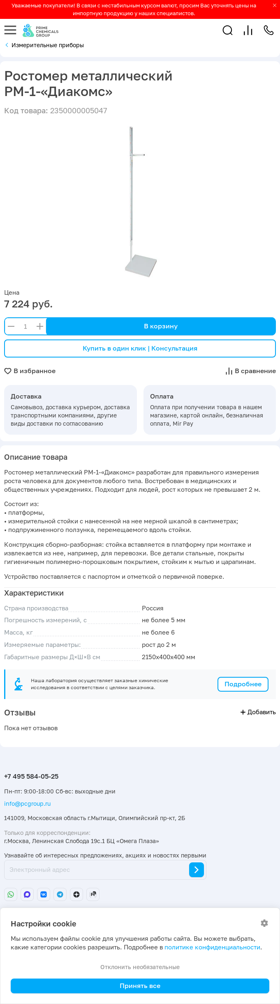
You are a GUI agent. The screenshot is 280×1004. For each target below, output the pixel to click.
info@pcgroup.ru (27, 803)
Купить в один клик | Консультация (140, 348)
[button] (227, 30)
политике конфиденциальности (212, 947)
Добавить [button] (258, 711)
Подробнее (242, 684)
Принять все (140, 985)
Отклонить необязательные (140, 966)
